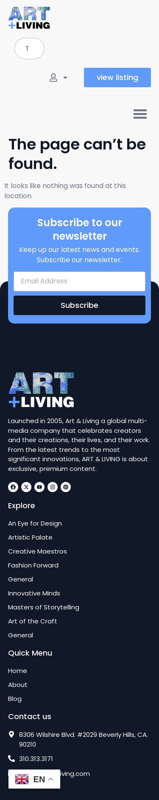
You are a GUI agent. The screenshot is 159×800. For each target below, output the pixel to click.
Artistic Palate (30, 537)
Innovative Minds (34, 593)
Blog (15, 699)
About (18, 685)
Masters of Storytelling (43, 607)
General (20, 579)
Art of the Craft (32, 621)
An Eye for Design (35, 523)
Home (17, 671)
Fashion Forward (33, 565)
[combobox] (29, 48)
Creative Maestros (37, 551)
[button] (140, 113)
